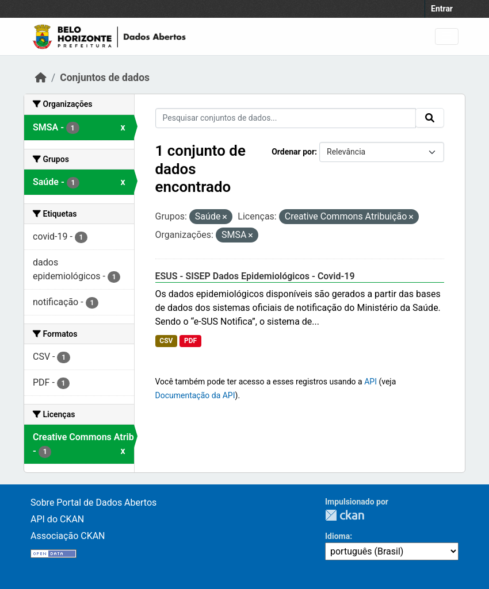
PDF (190, 341)
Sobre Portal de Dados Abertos (93, 502)
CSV (166, 341)
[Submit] (429, 118)
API (370, 381)
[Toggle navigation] (447, 36)
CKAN (344, 515)
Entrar (442, 8)
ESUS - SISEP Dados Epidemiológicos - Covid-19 (255, 276)
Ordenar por (293, 151)
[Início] (41, 77)
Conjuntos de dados (105, 77)
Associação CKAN (67, 535)
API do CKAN (57, 519)
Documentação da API (195, 395)
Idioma (337, 536)
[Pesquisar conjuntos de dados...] (286, 118)
